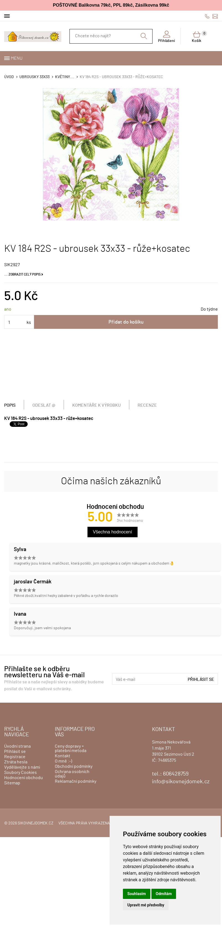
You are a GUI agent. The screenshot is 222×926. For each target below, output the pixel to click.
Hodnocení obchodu (23, 778)
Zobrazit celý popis (25, 274)
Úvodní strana (17, 746)
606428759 (207, 16)
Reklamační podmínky (75, 781)
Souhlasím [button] (136, 893)
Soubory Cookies (20, 772)
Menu (16, 58)
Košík (199, 37)
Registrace (14, 757)
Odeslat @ (43, 405)
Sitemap (12, 783)
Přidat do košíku (126, 322)
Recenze (147, 405)
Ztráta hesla (15, 762)
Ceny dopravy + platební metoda (70, 748)
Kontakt (62, 756)
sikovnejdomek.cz (35, 823)
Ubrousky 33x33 (34, 77)
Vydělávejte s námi (22, 767)
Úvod (9, 77)
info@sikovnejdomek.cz (215, 16)
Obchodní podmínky (73, 766)
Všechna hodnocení (112, 532)
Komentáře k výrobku (96, 405)
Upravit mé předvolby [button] (145, 905)
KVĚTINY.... (64, 77)
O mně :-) (63, 761)
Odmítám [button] (164, 893)
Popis (10, 405)
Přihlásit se (201, 679)
